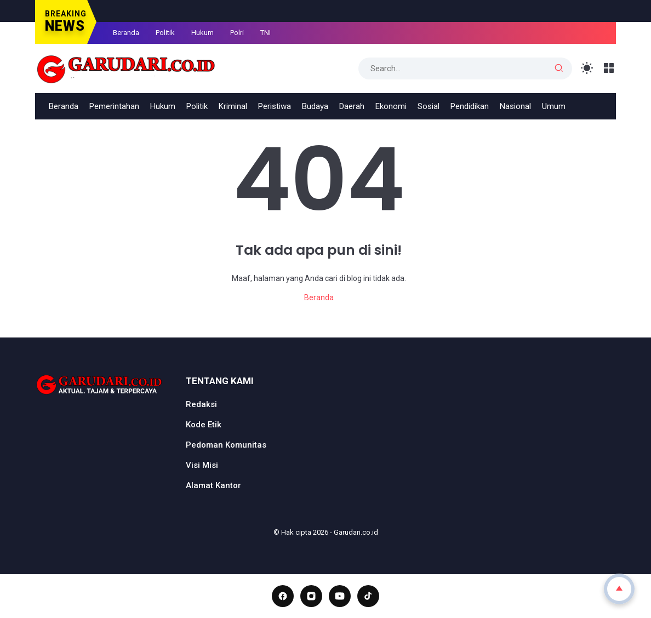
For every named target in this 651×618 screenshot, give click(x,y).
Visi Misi (202, 465)
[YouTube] (340, 596)
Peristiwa (274, 106)
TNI (265, 32)
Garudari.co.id (356, 532)
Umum (554, 106)
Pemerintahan (114, 106)
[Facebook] (283, 596)
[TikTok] (368, 596)
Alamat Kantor (213, 485)
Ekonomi (391, 106)
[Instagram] (311, 596)
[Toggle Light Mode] (587, 68)
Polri (237, 32)
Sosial (428, 106)
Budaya (315, 106)
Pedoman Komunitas (226, 445)
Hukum (202, 32)
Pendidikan (469, 106)
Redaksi (201, 404)
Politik (165, 32)
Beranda (126, 32)
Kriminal (233, 106)
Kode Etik (203, 425)
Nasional (515, 106)
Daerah (351, 106)
